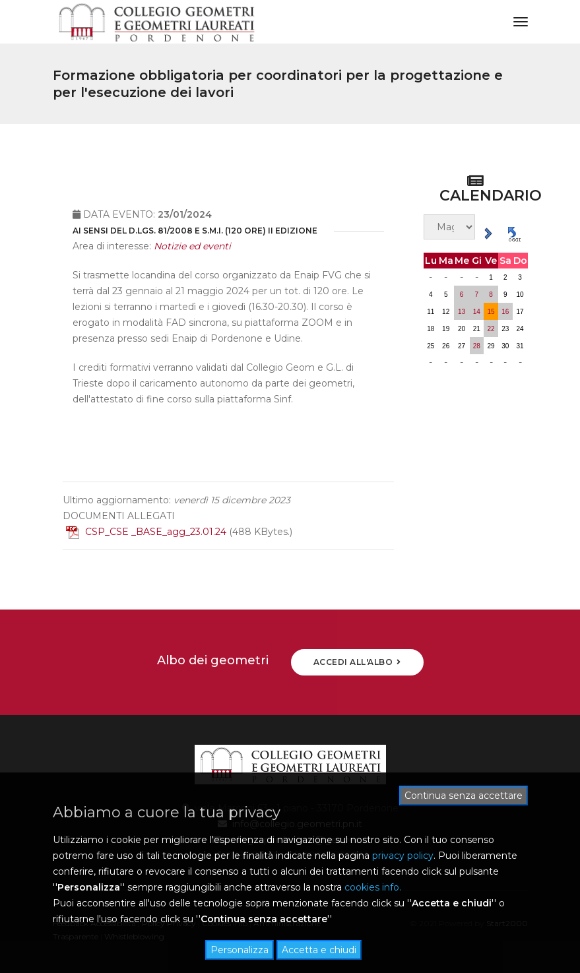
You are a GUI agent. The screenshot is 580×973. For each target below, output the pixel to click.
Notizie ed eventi (192, 261)
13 (461, 311)
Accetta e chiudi (319, 950)
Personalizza (239, 950)
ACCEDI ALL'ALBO (357, 662)
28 (476, 346)
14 (476, 311)
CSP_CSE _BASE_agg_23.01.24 (146, 547)
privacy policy (403, 856)
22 (491, 328)
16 (505, 311)
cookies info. (372, 887)
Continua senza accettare (463, 795)
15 (491, 311)
